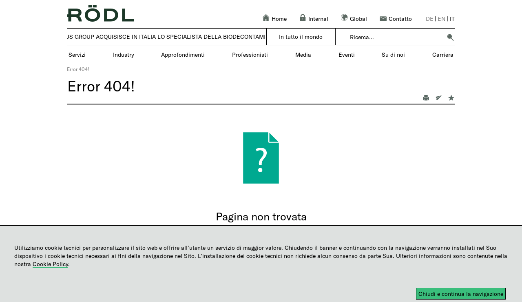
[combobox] (396, 37)
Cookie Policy (50, 263)
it (452, 18)
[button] (450, 37)
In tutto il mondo (301, 36)
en (441, 18)
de (430, 18)
